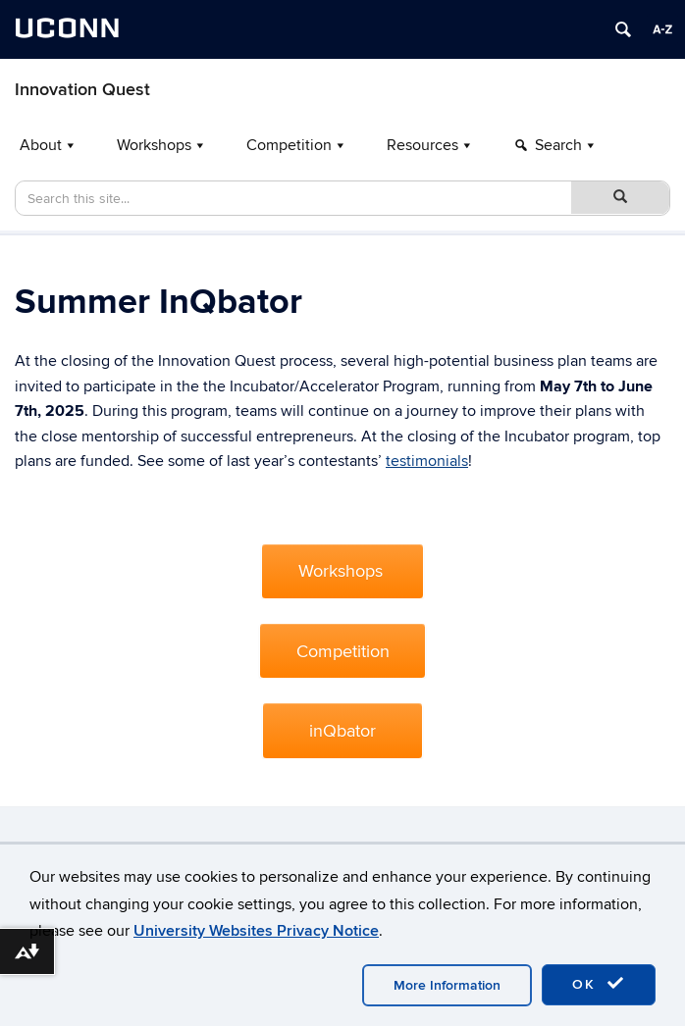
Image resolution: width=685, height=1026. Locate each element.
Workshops (154, 145)
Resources (422, 145)
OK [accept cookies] (598, 984)
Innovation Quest (82, 89)
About (41, 145)
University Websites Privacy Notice (256, 931)
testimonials (427, 461)
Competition (289, 145)
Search (558, 145)
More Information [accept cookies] (447, 985)
